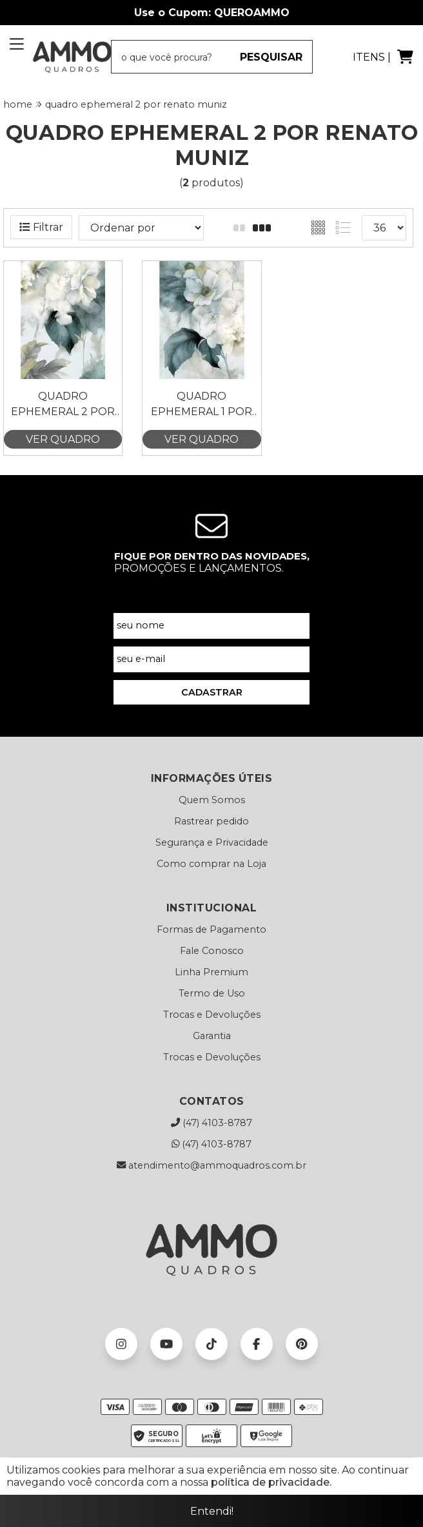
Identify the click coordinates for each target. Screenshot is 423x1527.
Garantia (212, 1036)
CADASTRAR (211, 692)
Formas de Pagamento (211, 929)
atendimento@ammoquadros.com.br (211, 1165)
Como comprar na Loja (211, 864)
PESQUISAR (271, 57)
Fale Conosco (212, 951)
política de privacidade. (271, 1482)
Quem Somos (212, 800)
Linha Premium (211, 972)
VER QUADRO (63, 439)
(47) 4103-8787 (211, 1123)
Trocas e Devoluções (212, 1014)
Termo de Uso (212, 993)
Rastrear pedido (211, 821)
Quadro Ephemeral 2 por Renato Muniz (63, 405)
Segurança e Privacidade (211, 842)
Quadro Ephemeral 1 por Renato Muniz (201, 405)
